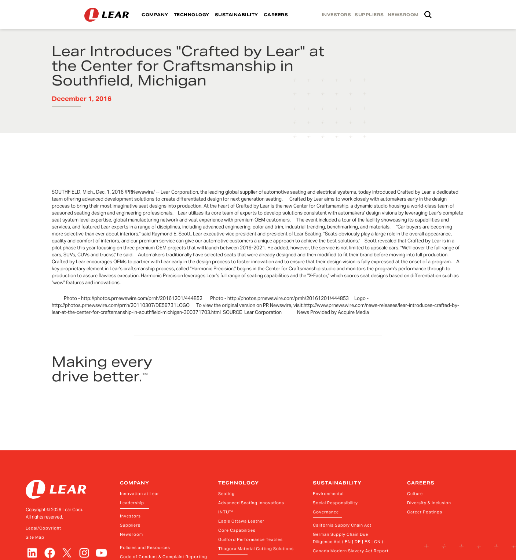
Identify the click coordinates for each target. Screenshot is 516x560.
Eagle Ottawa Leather (241, 521)
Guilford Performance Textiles (250, 539)
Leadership (132, 502)
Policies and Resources (145, 547)
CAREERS (276, 14)
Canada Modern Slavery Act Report (351, 550)
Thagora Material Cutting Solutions (256, 548)
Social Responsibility (335, 502)
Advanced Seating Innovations (251, 502)
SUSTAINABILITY (236, 14)
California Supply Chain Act (342, 525)
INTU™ (225, 512)
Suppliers (130, 525)
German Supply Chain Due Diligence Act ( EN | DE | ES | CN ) (348, 538)
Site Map (35, 537)
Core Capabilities (237, 530)
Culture (415, 493)
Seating (226, 493)
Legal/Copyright (43, 528)
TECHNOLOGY (191, 14)
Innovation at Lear (139, 493)
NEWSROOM (403, 14)
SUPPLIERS (369, 14)
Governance (326, 512)
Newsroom (131, 534)
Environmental (328, 493)
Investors (130, 516)
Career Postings (424, 512)
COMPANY (155, 14)
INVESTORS (336, 14)
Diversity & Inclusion (429, 502)
